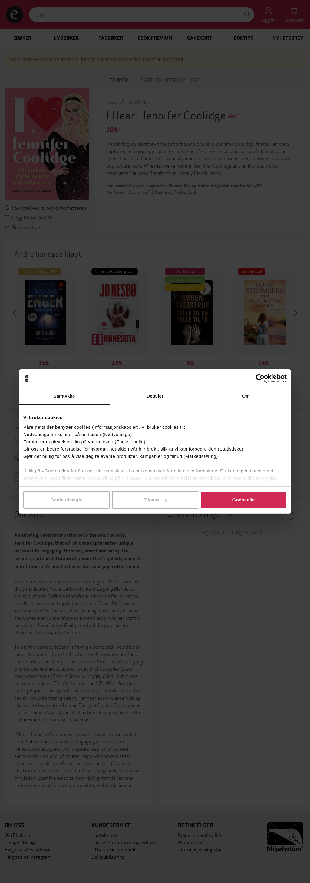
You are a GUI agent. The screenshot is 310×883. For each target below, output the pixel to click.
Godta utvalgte (66, 499)
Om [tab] (245, 395)
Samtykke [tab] (64, 395)
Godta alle (243, 499)
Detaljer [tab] (155, 395)
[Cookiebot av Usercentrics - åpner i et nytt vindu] (260, 378)
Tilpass (155, 499)
